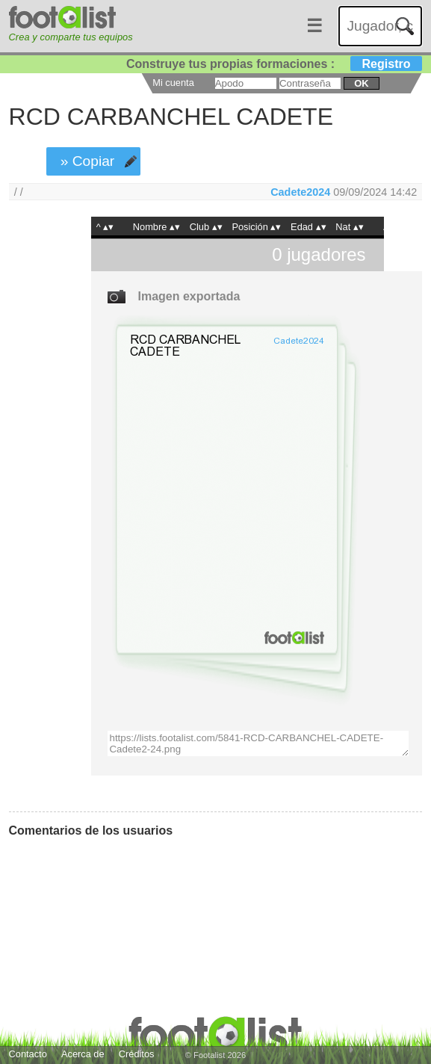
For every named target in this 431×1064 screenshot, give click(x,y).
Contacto (28, 1054)
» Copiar (88, 161)
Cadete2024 (300, 192)
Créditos (137, 1054)
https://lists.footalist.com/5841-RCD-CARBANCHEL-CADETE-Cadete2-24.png (258, 743)
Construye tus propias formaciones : (274, 64)
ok (361, 83)
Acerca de (83, 1054)
